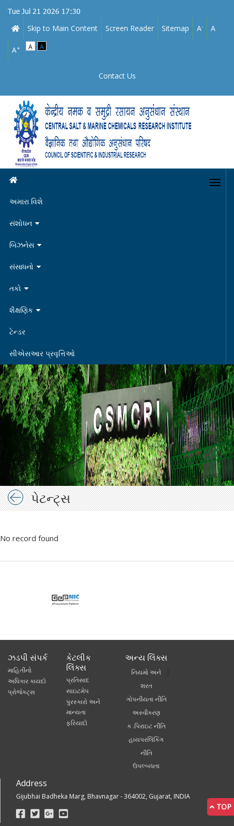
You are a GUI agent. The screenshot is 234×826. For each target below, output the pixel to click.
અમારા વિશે (26, 201)
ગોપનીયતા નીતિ (146, 699)
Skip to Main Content (62, 28)
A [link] (200, 28)
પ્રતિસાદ (77, 680)
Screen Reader (129, 28)
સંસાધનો (21, 266)
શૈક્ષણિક (21, 310)
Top (220, 807)
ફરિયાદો (76, 722)
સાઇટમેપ (77, 690)
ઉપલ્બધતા (146, 765)
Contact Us (117, 76)
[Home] (117, 180)
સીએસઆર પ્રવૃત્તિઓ (42, 353)
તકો (15, 288)
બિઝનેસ (21, 245)
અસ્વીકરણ (146, 712)
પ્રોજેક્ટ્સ (21, 691)
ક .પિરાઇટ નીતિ (146, 726)
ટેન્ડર (17, 331)
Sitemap (175, 28)
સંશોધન (20, 223)
